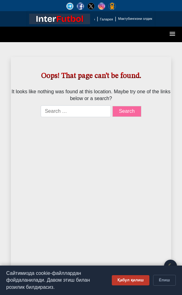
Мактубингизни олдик (135, 18)
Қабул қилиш (130, 280)
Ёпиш (164, 280)
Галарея (106, 19)
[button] (172, 34)
